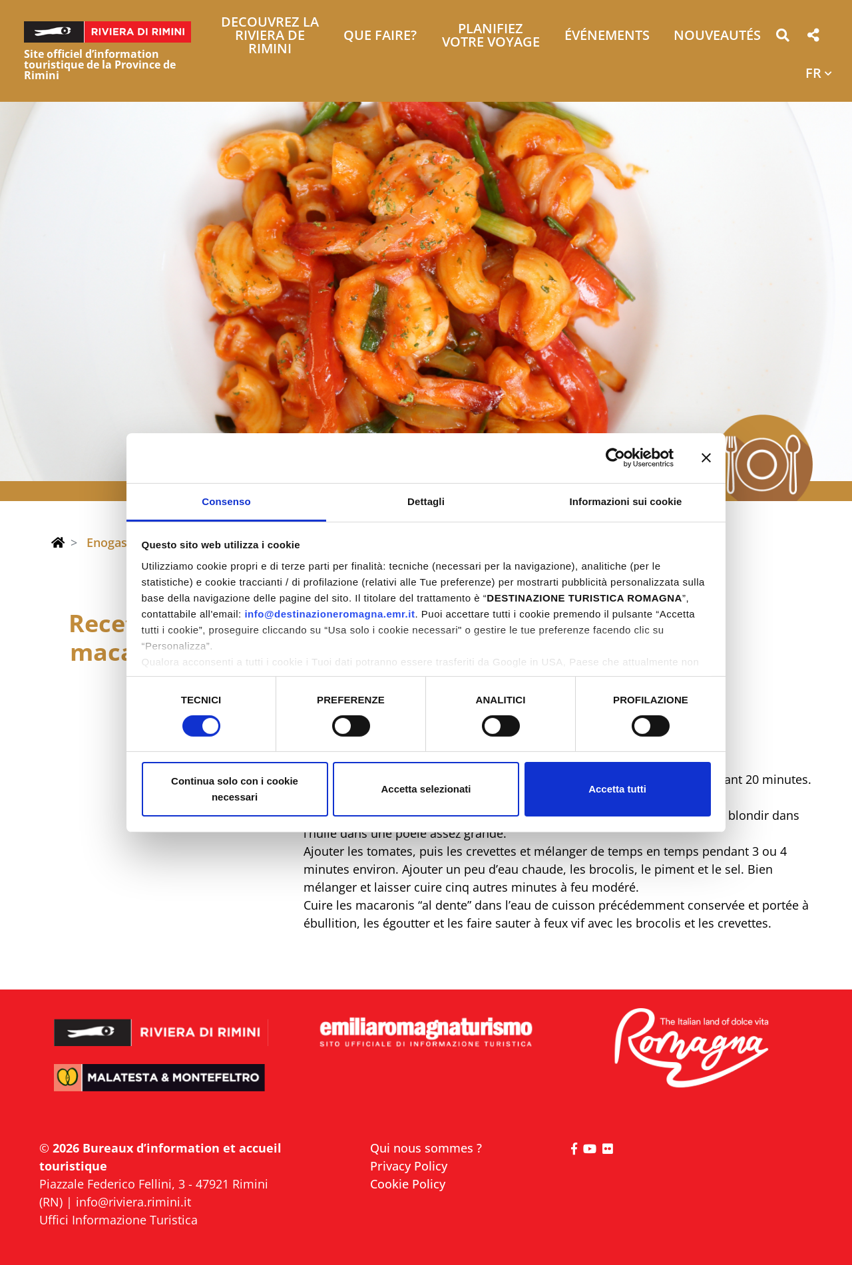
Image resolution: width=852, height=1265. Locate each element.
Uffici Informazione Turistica (118, 1220)
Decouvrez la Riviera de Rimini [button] (270, 36)
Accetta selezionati (426, 789)
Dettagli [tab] (426, 500)
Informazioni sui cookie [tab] (626, 500)
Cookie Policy (407, 1184)
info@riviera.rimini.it (133, 1202)
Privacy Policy (408, 1166)
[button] (782, 38)
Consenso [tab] (226, 500)
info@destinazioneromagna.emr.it (329, 613)
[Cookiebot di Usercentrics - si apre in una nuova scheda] (615, 458)
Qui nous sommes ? (426, 1148)
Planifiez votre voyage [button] (491, 36)
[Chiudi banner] (706, 457)
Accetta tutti (617, 789)
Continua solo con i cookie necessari (234, 789)
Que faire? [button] (380, 36)
